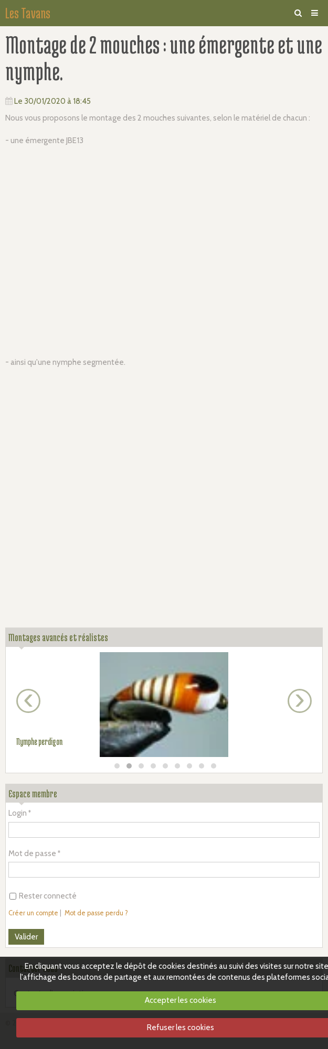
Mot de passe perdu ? (96, 913)
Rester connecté (43, 896)
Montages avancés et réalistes (58, 637)
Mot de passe (32, 853)
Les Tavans (27, 13)
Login (17, 813)
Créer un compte (33, 913)
